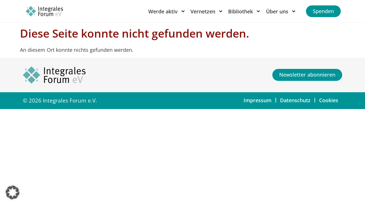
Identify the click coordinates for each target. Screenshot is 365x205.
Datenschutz (295, 100)
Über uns (281, 11)
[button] (12, 192)
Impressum (257, 100)
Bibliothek (244, 11)
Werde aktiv (167, 11)
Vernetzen (206, 11)
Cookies (328, 100)
